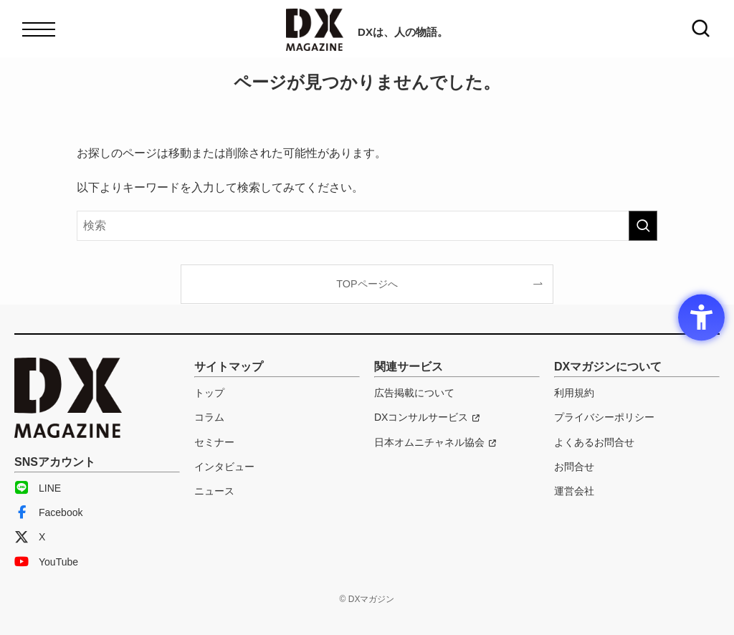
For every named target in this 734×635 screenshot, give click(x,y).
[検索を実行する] (643, 226)
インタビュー (224, 466)
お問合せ (574, 466)
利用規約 (574, 392)
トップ (209, 392)
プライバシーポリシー (604, 417)
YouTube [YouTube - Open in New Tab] (46, 561)
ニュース (214, 491)
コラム (209, 417)
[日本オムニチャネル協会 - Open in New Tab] (435, 442)
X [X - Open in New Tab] (29, 537)
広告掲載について (414, 392)
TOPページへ (366, 284)
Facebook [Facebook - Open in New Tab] (48, 512)
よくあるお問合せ (594, 442)
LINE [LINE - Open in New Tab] (37, 488)
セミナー (214, 442)
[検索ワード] (367, 226)
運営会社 (574, 491)
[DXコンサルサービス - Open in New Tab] (427, 417)
